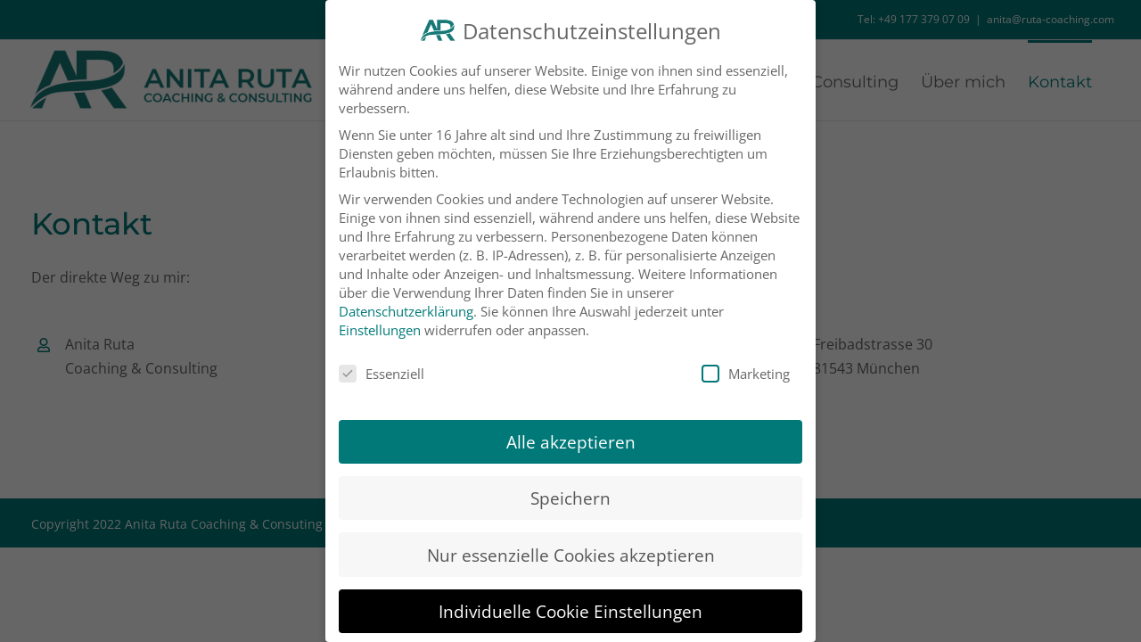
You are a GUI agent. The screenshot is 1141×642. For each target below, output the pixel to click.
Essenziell (381, 361)
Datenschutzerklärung (406, 298)
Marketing (746, 361)
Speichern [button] (570, 485)
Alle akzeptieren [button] (571, 429)
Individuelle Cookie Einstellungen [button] (570, 598)
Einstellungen (380, 316)
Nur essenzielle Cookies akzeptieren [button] (571, 542)
